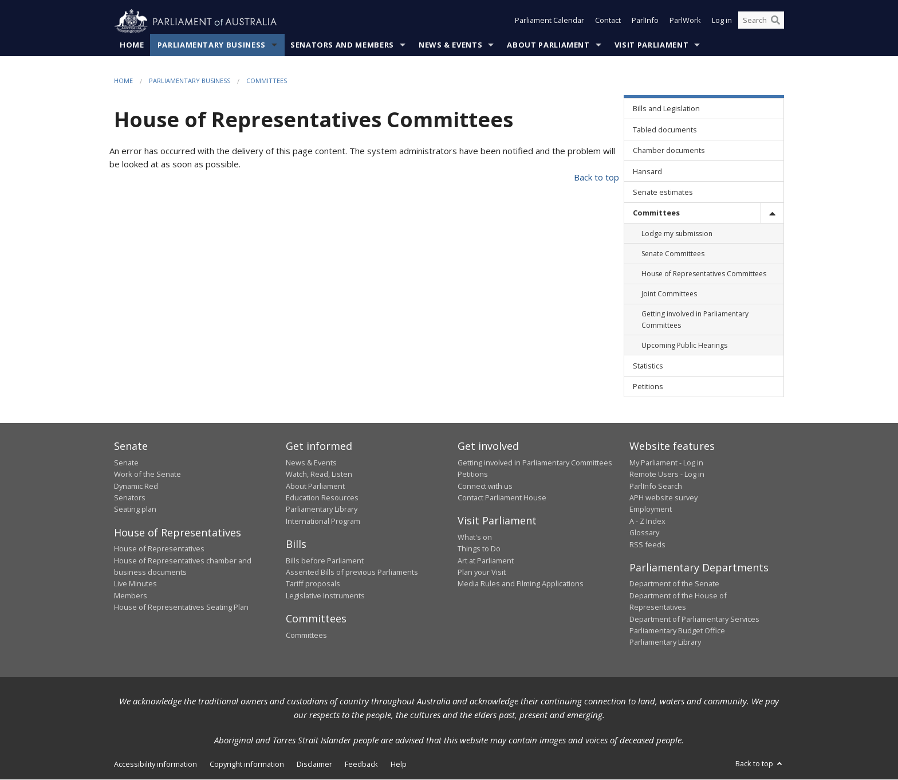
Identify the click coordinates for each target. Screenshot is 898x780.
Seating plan (135, 509)
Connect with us (485, 486)
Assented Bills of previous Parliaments (352, 572)
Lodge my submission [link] (676, 233)
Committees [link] (656, 213)
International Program (323, 521)
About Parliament (548, 45)
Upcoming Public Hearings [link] (684, 345)
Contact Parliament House (502, 498)
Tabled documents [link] (665, 129)
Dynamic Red (136, 486)
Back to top (596, 177)
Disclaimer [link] (314, 764)
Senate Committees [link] (672, 254)
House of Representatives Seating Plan (181, 607)
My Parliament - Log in (666, 462)
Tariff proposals (313, 584)
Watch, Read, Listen (319, 474)
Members (130, 595)
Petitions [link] (648, 387)
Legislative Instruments (325, 595)
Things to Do (479, 549)
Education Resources (322, 498)
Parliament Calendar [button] (549, 22)
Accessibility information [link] (155, 764)
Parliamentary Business (211, 45)
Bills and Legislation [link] (666, 109)
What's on (475, 537)
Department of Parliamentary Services (694, 619)
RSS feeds (647, 544)
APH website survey (663, 498)
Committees (266, 81)
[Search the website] (761, 21)
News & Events (450, 45)
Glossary (644, 533)
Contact (608, 22)
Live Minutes (135, 584)
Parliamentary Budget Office (677, 631)
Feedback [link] (361, 764)
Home (132, 45)
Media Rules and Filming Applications (521, 584)
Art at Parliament (486, 560)
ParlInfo (645, 22)
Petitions (473, 474)
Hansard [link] (647, 171)
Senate (126, 462)
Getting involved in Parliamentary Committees (535, 462)
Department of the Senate (674, 584)
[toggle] (772, 213)
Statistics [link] (648, 366)
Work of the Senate (147, 474)
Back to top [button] (759, 763)
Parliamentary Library (321, 509)
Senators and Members (342, 45)
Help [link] (399, 764)
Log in (722, 22)
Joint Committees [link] (669, 294)
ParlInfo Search (655, 486)
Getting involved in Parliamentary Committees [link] (695, 319)
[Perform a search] (775, 21)
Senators (129, 498)
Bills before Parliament (325, 560)
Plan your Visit (482, 572)
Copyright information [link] (247, 764)
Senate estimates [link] (663, 192)
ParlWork (685, 22)
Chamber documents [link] (669, 151)
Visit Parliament (651, 45)
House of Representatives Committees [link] (703, 274)
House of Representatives (159, 549)
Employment (650, 509)
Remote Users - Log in (666, 474)
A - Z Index (647, 521)
